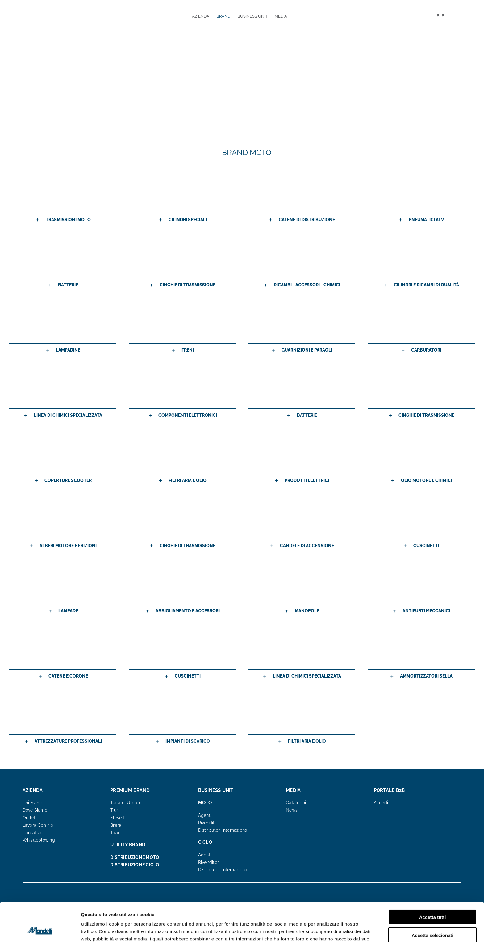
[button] (62, 219)
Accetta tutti (432, 880)
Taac (115, 832)
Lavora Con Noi (38, 825)
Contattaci (33, 832)
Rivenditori (209, 822)
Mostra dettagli (324, 929)
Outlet (29, 817)
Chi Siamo (33, 802)
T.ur (114, 810)
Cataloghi (296, 802)
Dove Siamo (35, 810)
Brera (115, 825)
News (292, 810)
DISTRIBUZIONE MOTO (134, 857)
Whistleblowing (39, 840)
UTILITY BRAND (127, 844)
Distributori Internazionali (224, 830)
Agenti (204, 815)
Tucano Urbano (126, 802)
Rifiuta (432, 916)
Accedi (381, 802)
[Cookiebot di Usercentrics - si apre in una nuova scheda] (40, 930)
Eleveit (117, 817)
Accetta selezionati (432, 898)
